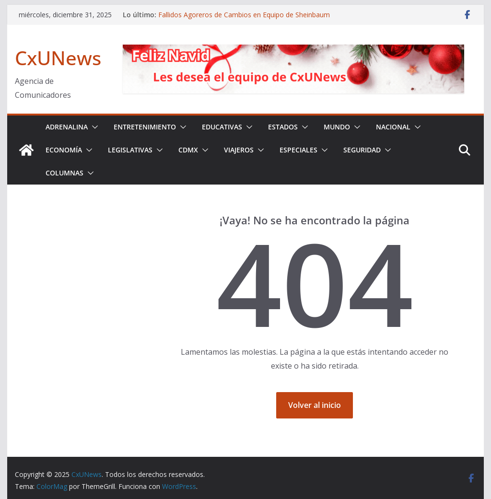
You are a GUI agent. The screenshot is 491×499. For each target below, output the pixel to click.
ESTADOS (283, 126)
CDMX (188, 149)
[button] (93, 127)
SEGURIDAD (362, 149)
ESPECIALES (298, 149)
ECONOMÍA (64, 149)
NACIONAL (393, 126)
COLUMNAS (64, 172)
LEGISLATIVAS (130, 149)
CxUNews (58, 58)
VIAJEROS (239, 149)
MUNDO (337, 126)
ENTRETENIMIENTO (145, 126)
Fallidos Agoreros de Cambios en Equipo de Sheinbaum (244, 14)
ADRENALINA (67, 126)
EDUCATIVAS (222, 126)
